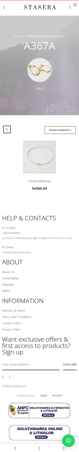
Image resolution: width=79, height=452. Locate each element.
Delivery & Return (13, 310)
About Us (8, 272)
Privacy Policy (11, 329)
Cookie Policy (11, 323)
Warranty (8, 284)
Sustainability (10, 278)
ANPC (6, 291)
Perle (39, 89)
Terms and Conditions (17, 317)
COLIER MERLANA (39, 181)
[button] (73, 7)
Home (18, 36)
